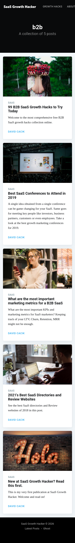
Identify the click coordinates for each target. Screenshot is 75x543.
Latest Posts (32, 528)
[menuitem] (52, 7)
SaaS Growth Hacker (33, 523)
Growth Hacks (52, 6)
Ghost (46, 528)
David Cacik (16, 131)
